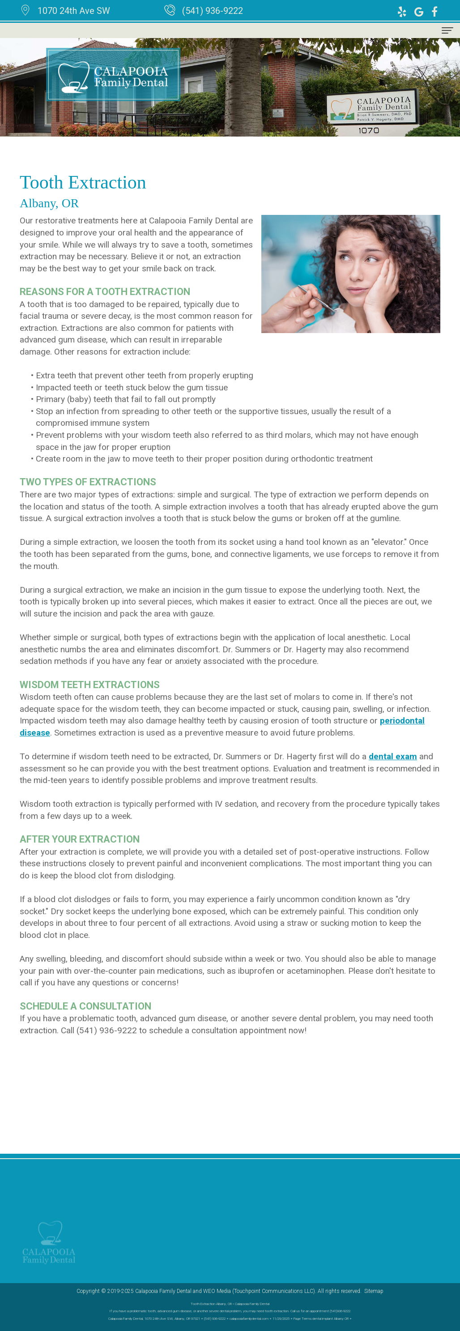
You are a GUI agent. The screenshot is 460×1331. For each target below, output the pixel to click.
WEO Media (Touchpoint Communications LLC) (259, 1291)
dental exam (393, 756)
